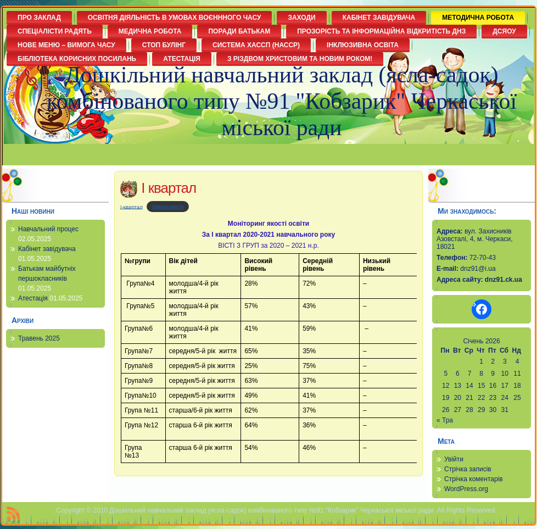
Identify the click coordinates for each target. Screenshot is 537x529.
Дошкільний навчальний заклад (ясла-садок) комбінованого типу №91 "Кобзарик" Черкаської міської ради (282, 101)
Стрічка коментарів (473, 479)
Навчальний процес (48, 229)
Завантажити (168, 206)
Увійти (453, 459)
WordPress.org (466, 489)
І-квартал (131, 206)
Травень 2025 (39, 338)
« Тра (445, 420)
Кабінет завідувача (47, 249)
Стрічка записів (467, 469)
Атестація (33, 298)
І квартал (168, 188)
